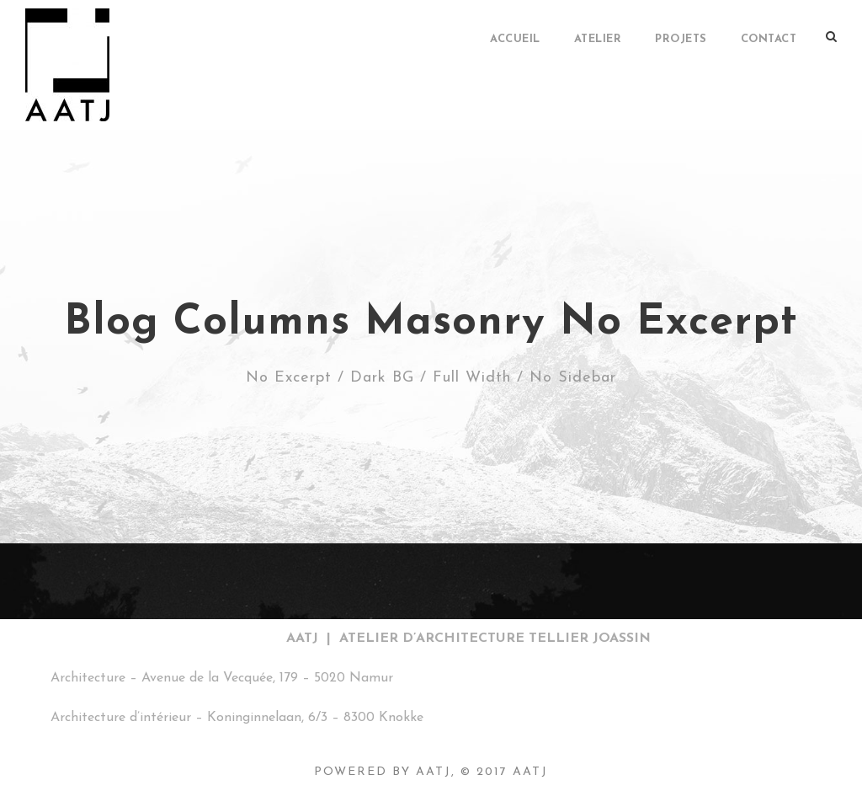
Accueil (515, 39)
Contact (769, 39)
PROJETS (681, 39)
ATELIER (598, 39)
